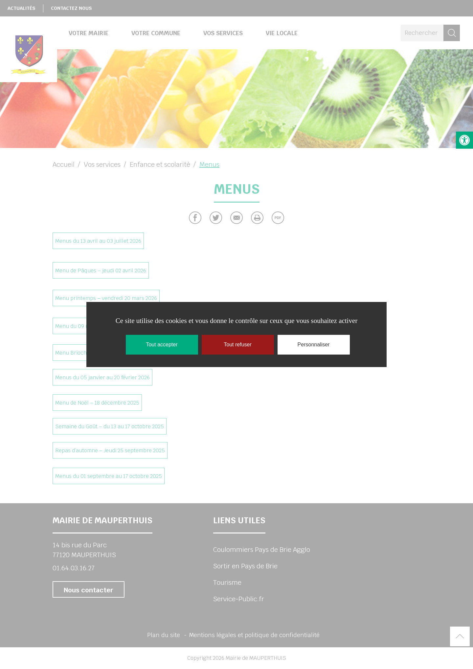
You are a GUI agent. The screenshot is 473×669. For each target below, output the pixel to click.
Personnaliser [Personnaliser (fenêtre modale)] (314, 344)
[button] (464, 140)
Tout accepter (161, 344)
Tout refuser (237, 344)
